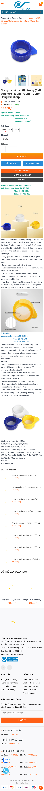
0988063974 (14, 744)
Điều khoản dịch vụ (8, 690)
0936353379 (32, 774)
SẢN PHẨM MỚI (8, 469)
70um (10, 130)
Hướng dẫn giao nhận (9, 686)
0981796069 (13, 755)
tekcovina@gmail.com (14, 654)
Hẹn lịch (11, 163)
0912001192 (13, 734)
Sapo (26, 783)
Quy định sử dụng (29, 693)
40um (4, 130)
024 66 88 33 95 (15, 651)
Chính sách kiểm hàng (31, 686)
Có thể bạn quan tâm (14, 571)
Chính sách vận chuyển (31, 683)
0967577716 (33, 767)
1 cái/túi (5, 139)
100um (16, 130)
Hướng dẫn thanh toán (9, 683)
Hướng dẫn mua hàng (9, 680)
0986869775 (32, 755)
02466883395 (33, 163)
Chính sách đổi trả (30, 690)
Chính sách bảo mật (30, 680)
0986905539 (33, 762)
